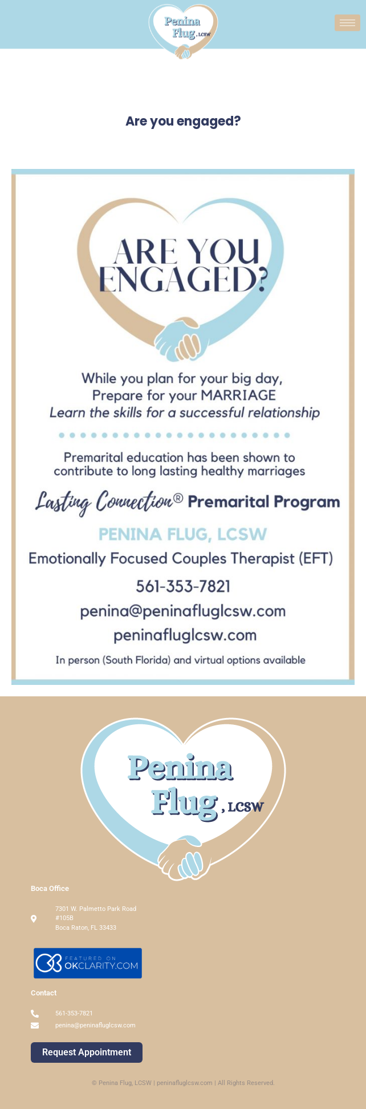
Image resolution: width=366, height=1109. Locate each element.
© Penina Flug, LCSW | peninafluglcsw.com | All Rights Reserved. (183, 1083)
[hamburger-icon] (347, 21)
